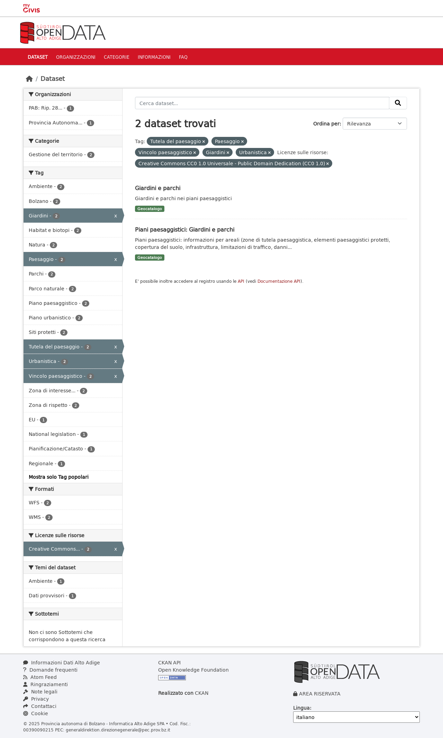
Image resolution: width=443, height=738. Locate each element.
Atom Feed (40, 677)
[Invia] (398, 103)
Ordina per (326, 123)
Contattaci (39, 706)
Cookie (35, 713)
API (241, 281)
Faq (183, 56)
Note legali (40, 691)
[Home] (29, 78)
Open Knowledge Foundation (193, 669)
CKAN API (169, 662)
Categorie (116, 56)
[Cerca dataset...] (262, 103)
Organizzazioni (76, 56)
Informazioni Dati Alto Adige (61, 662)
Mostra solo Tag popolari (59, 476)
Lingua (301, 707)
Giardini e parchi (157, 188)
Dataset (38, 56)
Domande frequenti (50, 669)
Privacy (36, 698)
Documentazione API (278, 281)
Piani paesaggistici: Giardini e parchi (184, 229)
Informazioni (154, 56)
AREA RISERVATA (320, 693)
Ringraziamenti (45, 684)
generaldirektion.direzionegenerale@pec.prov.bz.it (118, 730)
